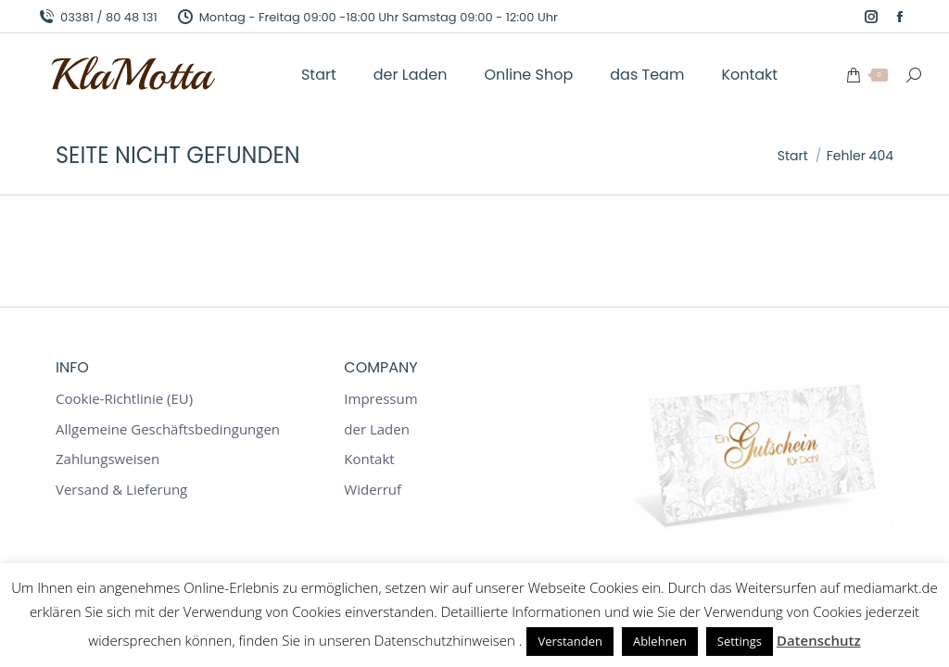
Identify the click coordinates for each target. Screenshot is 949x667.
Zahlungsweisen (107, 459)
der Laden (377, 429)
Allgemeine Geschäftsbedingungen (168, 429)
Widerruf (372, 489)
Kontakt (369, 459)
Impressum (380, 399)
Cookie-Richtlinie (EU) (124, 399)
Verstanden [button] (570, 641)
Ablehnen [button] (660, 641)
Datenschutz (819, 640)
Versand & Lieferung (121, 489)
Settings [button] (739, 641)
